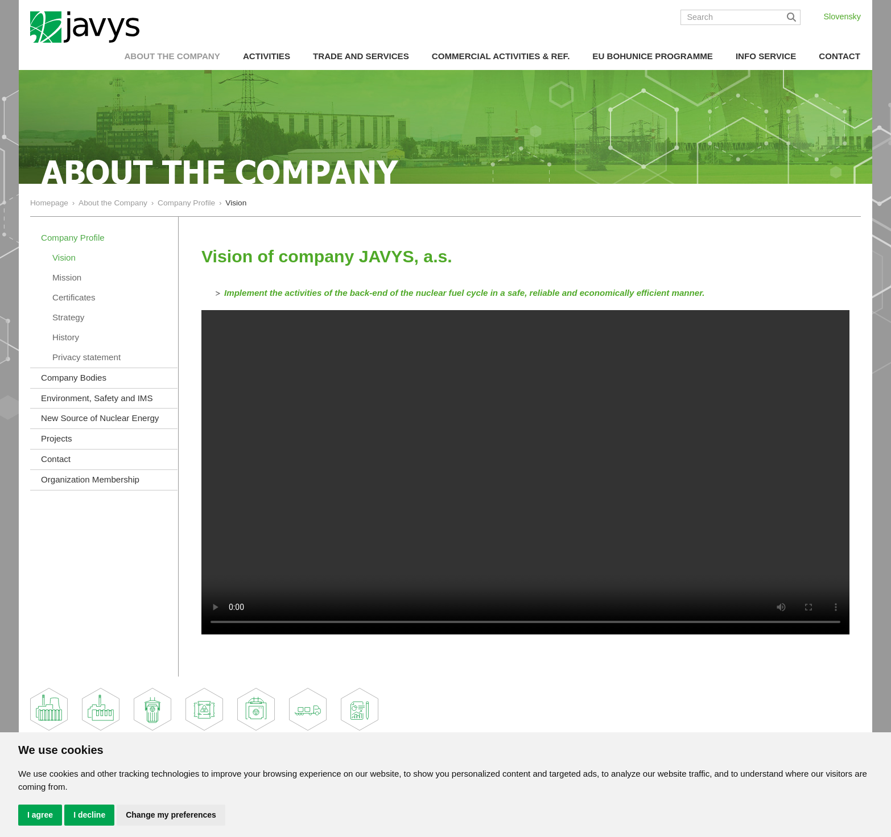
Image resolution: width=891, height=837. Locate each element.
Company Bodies (73, 377)
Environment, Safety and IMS (97, 398)
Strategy (68, 317)
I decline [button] (89, 814)
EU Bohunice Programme (652, 56)
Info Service (766, 56)
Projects (56, 438)
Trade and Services (361, 56)
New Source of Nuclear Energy (100, 418)
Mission (66, 277)
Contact (839, 56)
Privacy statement (86, 357)
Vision (64, 257)
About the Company (172, 56)
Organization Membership (90, 479)
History (65, 337)
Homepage (49, 203)
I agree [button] (40, 814)
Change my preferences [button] (171, 814)
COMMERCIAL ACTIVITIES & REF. (501, 56)
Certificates (74, 297)
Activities (266, 56)
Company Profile (186, 203)
